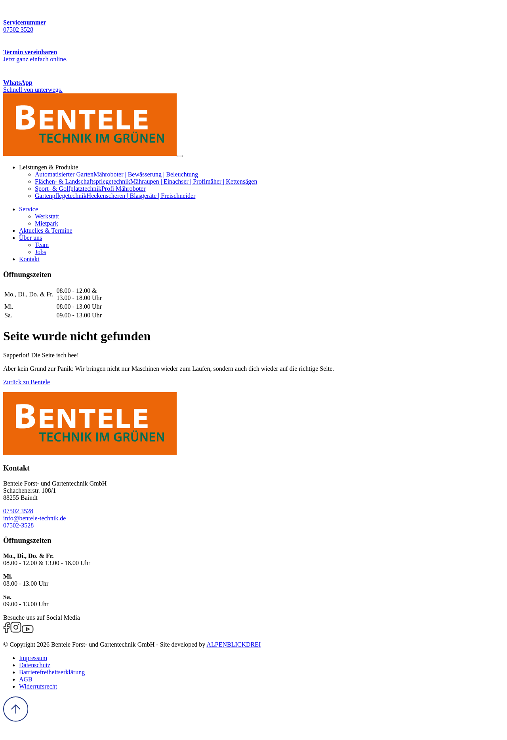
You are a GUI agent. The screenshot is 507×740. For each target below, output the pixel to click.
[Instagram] (16, 631)
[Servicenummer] (253, 18)
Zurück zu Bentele (26, 382)
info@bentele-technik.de (34, 518)
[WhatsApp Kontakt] (253, 78)
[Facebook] (6, 631)
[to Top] (15, 719)
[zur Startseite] (90, 153)
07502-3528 (18, 525)
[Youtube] (28, 631)
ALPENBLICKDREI (233, 644)
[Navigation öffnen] (180, 156)
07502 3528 (18, 511)
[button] (28, 209)
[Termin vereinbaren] (253, 48)
